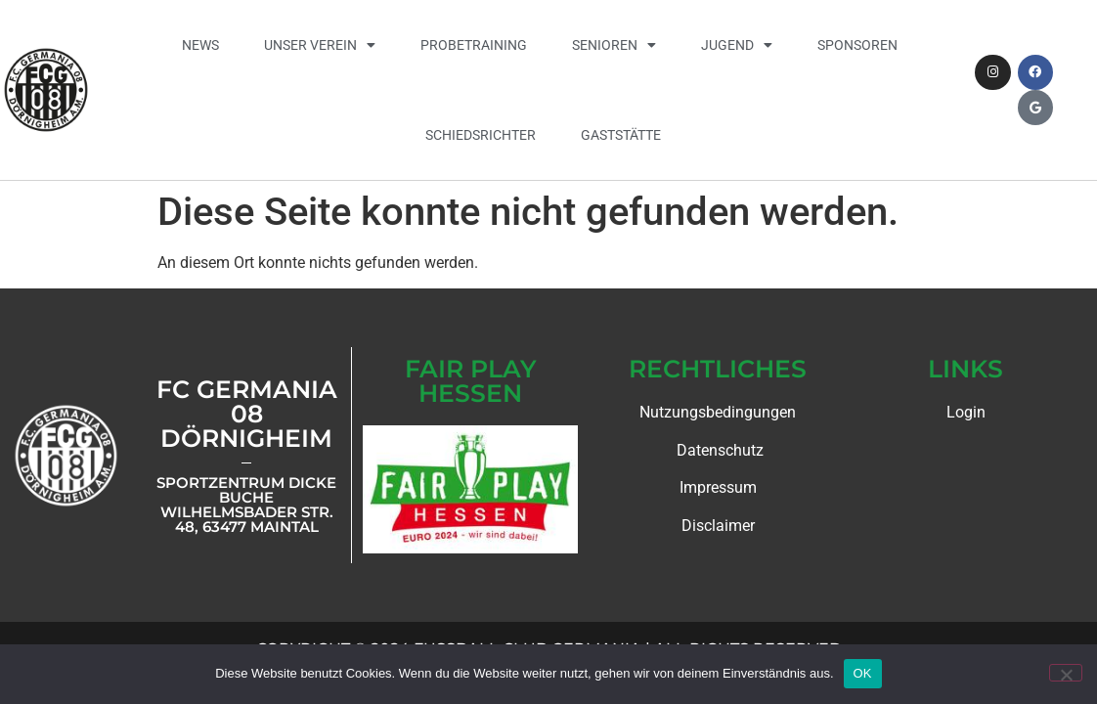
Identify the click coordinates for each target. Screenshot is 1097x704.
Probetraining (473, 45)
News (200, 45)
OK (863, 673)
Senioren (614, 45)
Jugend (736, 45)
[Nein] (1065, 673)
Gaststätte (621, 135)
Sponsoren (857, 45)
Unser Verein (319, 45)
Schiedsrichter (480, 135)
